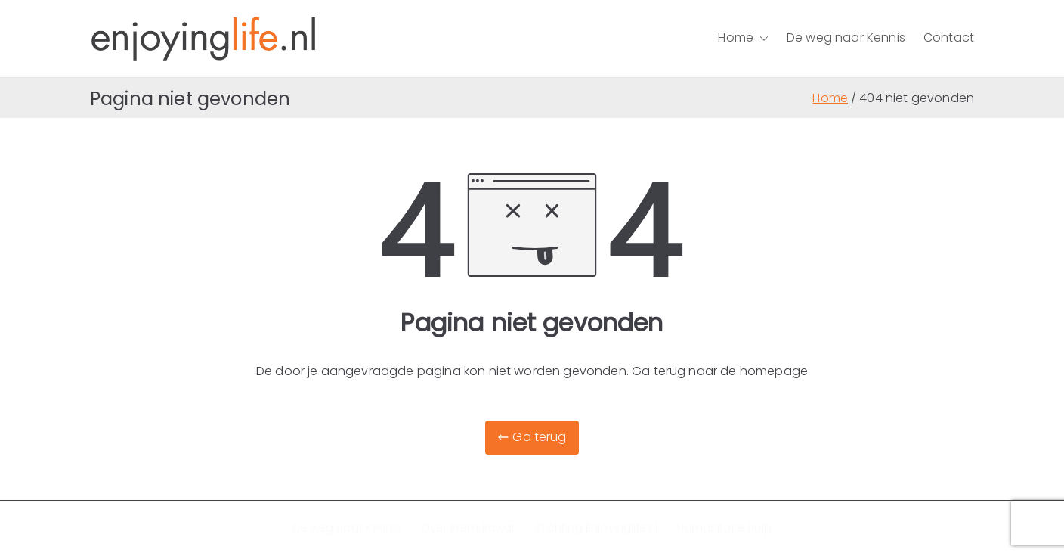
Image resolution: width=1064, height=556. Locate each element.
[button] (761, 38)
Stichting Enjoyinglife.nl (596, 528)
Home (743, 38)
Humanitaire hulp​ (724, 528)
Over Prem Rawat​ (468, 528)
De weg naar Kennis (846, 37)
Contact (948, 37)
